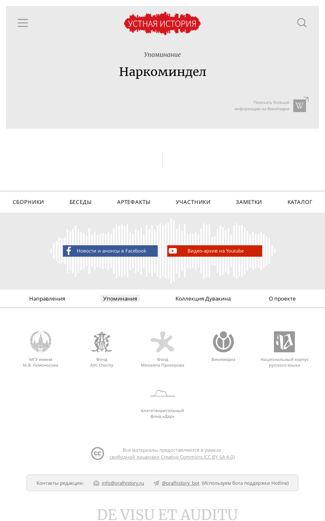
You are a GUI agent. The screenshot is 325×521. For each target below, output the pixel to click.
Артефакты (134, 202)
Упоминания (120, 298)
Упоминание (162, 54)
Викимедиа (223, 346)
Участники (193, 202)
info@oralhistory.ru (123, 483)
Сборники (28, 202)
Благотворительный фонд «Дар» (162, 401)
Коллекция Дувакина (203, 298)
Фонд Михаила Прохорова (162, 349)
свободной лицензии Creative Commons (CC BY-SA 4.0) (172, 457)
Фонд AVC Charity (101, 349)
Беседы (81, 202)
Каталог (300, 202)
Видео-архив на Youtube (206, 251)
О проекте (282, 298)
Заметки (249, 202)
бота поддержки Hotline (259, 483)
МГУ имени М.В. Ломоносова (40, 349)
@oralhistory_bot (180, 483)
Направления (47, 298)
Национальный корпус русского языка (284, 349)
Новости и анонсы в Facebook (104, 251)
